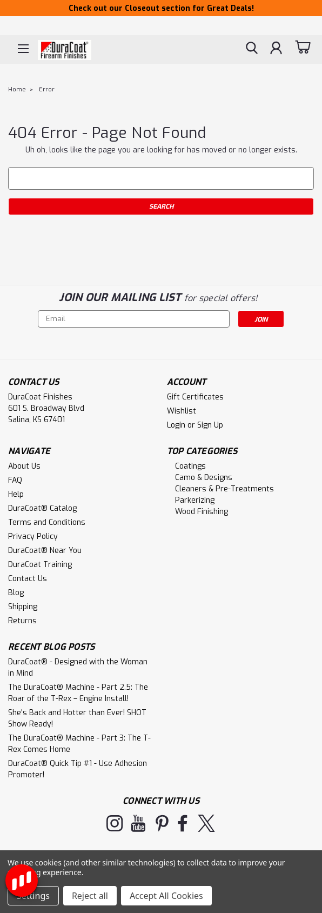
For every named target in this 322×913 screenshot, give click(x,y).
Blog (16, 593)
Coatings (190, 466)
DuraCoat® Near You (45, 550)
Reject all (90, 896)
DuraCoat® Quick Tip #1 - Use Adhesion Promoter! (77, 769)
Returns (22, 621)
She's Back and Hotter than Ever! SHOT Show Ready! (77, 718)
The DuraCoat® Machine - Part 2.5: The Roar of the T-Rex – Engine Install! (78, 693)
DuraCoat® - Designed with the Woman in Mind (77, 667)
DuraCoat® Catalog (42, 508)
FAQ (15, 480)
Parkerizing (194, 500)
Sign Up (210, 425)
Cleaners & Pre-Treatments (224, 489)
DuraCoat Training (40, 564)
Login (176, 425)
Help (16, 494)
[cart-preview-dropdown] (303, 48)
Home (17, 89)
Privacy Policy (33, 536)
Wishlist (181, 411)
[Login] (276, 49)
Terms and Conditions (46, 522)
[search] (252, 49)
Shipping (22, 607)
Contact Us (27, 579)
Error (47, 89)
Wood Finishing (201, 512)
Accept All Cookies (166, 896)
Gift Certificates (195, 397)
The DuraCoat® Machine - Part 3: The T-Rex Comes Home (79, 744)
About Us (24, 466)
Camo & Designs (203, 477)
